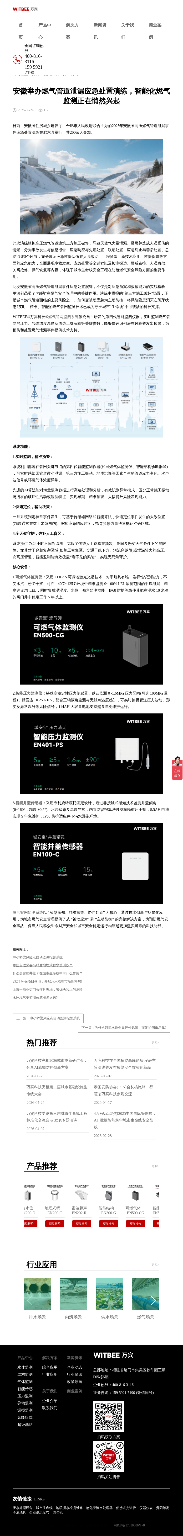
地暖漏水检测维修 (69, 1508)
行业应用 (49, 1374)
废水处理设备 (23, 1508)
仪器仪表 (146, 1508)
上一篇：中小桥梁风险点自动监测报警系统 (48, 1018)
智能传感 (25, 1389)
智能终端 (25, 1417)
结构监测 (25, 1374)
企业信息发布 (39, 1512)
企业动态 (74, 1367)
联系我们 (49, 1408)
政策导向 (74, 1382)
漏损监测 (25, 1410)
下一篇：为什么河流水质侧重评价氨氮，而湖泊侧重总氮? (123, 1028)
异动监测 (25, 1403)
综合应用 (49, 1367)
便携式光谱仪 (126, 1508)
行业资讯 (74, 1374)
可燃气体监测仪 (28, 577)
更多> (155, 1042)
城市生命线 (44, 1508)
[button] (153, 1300)
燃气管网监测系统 (63, 317)
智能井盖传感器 (28, 803)
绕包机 (58, 1512)
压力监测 (25, 1396)
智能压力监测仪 (28, 693)
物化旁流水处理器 (99, 1508)
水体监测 (25, 1367)
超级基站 (25, 1425)
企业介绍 (49, 1401)
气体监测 (25, 1382)
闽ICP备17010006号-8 (129, 1525)
